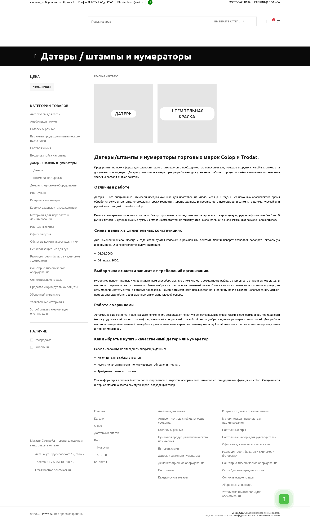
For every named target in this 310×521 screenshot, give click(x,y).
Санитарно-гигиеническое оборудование (48, 270)
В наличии (42, 347)
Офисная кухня (40, 234)
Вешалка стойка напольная (48, 155)
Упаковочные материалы (47, 302)
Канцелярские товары (45, 200)
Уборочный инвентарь (45, 294)
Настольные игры (42, 226)
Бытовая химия (40, 148)
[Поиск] (172, 21)
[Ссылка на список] (59, 462)
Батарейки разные (42, 129)
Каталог (112, 76)
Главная (99, 76)
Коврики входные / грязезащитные (53, 207)
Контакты (100, 462)
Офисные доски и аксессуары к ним (54, 241)
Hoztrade (47, 514)
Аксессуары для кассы (45, 114)
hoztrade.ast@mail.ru (130, 2)
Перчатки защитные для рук (49, 249)
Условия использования (268, 515)
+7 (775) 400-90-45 (267, 42)
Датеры (38, 170)
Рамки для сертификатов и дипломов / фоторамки (55, 258)
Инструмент (38, 192)
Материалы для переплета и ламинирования (49, 217)
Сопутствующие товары (46, 279)
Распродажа (43, 340)
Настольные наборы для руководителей (249, 437)
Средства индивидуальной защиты (54, 287)
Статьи (102, 454)
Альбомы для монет (43, 121)
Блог (97, 440)
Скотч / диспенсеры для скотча (243, 470)
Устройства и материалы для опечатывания (49, 311)
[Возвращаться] (35, 56)
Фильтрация (42, 86)
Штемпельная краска (47, 178)
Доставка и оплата (106, 433)
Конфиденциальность (244, 515)
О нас (98, 425)
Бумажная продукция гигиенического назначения (55, 138)
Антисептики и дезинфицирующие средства (181, 420)
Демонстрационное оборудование (53, 185)
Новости (103, 447)
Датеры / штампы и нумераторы (53, 163)
